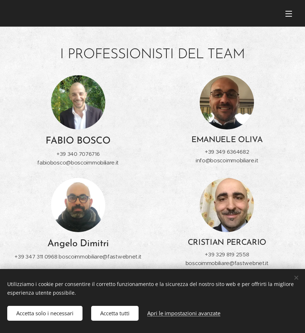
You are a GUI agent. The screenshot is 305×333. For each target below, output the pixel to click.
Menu (288, 13)
